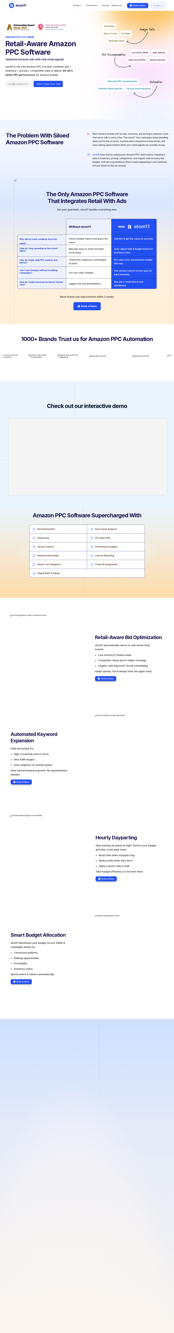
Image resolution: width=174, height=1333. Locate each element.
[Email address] (18, 84)
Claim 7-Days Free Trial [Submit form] (48, 84)
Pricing (105, 5)
